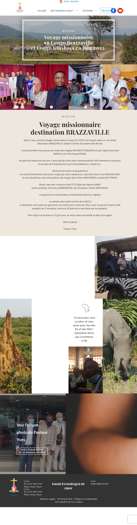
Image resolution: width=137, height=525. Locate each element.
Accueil (42, 10)
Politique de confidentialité (85, 499)
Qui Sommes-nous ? (62, 10)
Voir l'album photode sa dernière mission (32, 451)
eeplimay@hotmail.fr (100, 483)
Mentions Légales (47, 499)
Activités (88, 10)
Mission (106, 10)
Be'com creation (75, 502)
